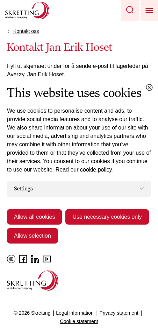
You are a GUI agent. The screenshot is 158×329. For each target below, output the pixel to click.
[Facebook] (23, 259)
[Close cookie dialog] (149, 87)
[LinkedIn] (35, 259)
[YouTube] (47, 259)
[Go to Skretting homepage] (27, 10)
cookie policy (96, 170)
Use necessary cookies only (107, 216)
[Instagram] (11, 259)
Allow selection (32, 235)
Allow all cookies (34, 216)
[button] (130, 10)
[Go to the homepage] (32, 280)
